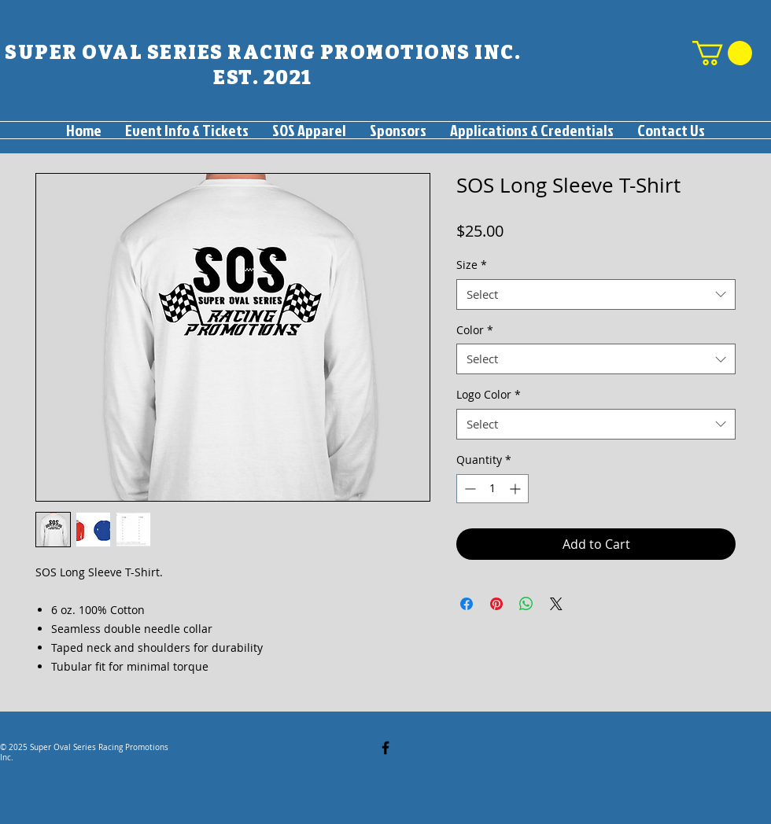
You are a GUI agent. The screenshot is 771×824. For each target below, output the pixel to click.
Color (474, 329)
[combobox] (596, 294)
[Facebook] (385, 747)
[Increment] (516, 488)
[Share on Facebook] (466, 603)
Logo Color (488, 394)
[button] (722, 53)
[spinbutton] (492, 488)
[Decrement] (468, 488)
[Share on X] (556, 603)
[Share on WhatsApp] (526, 603)
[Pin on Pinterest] (496, 603)
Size (471, 264)
